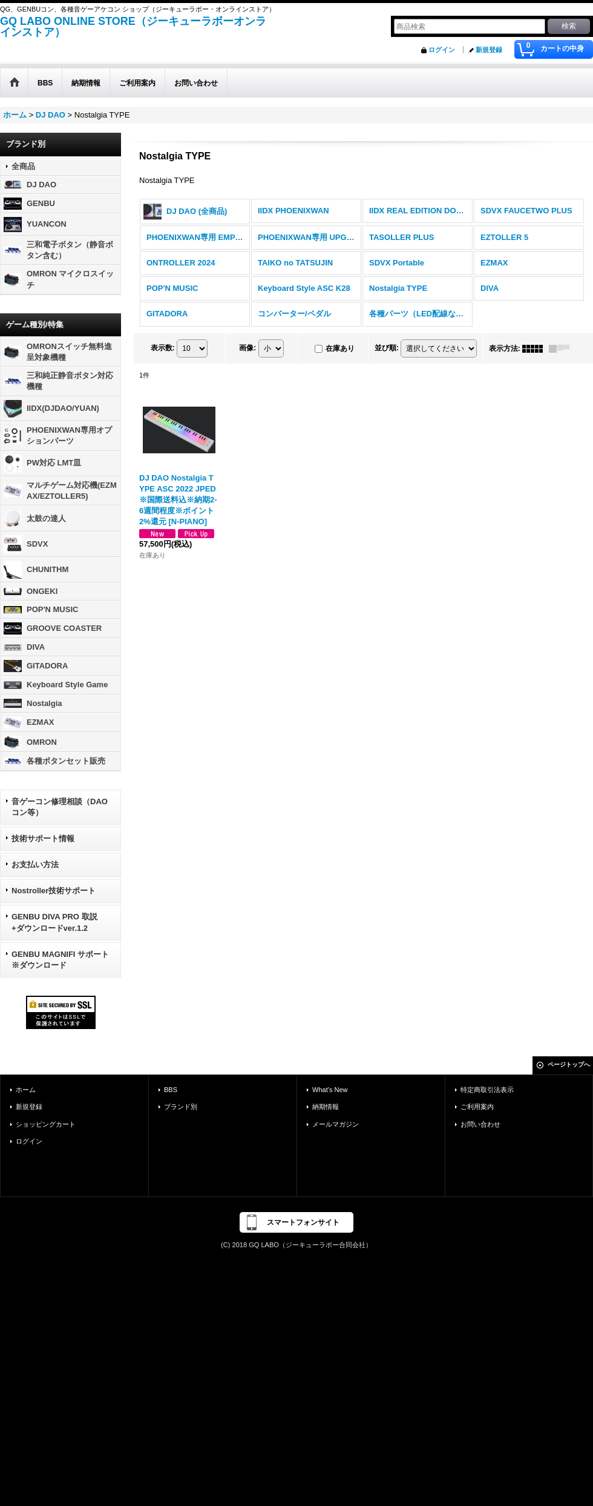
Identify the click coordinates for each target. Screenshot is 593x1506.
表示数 (163, 348)
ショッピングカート (46, 1124)
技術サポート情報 (42, 838)
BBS (170, 1089)
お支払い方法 (35, 864)
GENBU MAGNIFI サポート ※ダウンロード (60, 960)
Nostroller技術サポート (53, 890)
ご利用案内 (477, 1106)
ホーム (26, 1089)
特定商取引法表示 (487, 1089)
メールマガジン (335, 1124)
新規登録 (489, 49)
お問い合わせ (480, 1124)
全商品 (23, 166)
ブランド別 (180, 1106)
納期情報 (325, 1106)
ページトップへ (569, 1064)
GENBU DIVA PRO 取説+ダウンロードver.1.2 (54, 922)
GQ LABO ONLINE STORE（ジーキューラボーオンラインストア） (133, 26)
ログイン (441, 49)
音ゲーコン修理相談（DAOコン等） (59, 807)
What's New (330, 1089)
